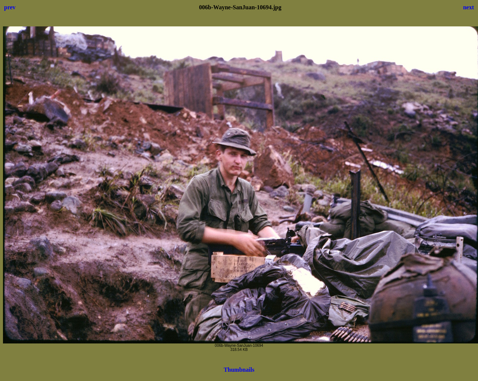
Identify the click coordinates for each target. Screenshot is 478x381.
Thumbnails (239, 370)
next (468, 7)
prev (10, 7)
